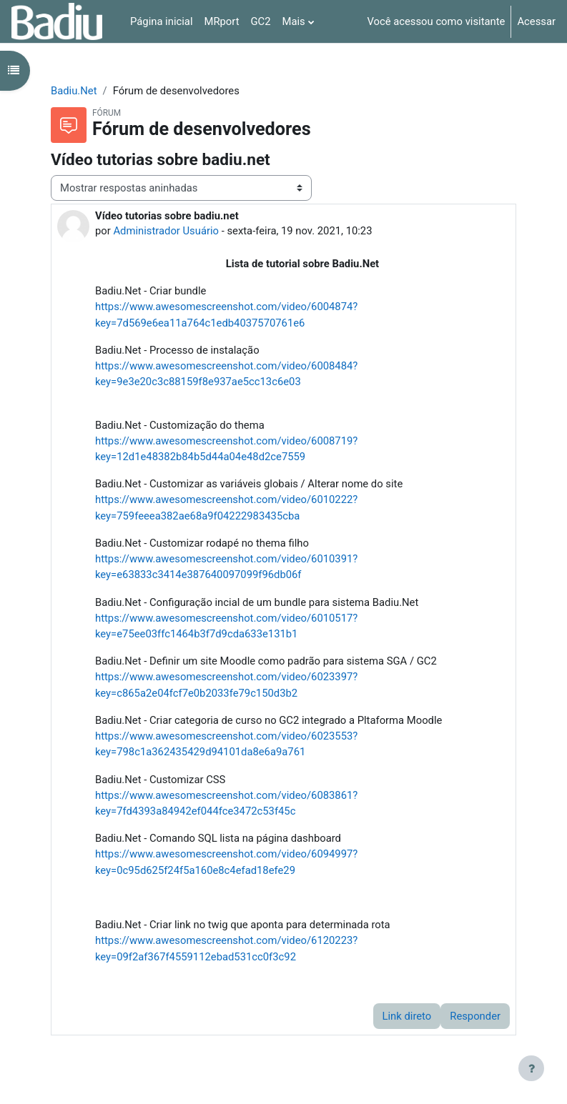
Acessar (536, 21)
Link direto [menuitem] (407, 1016)
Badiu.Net (74, 90)
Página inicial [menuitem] (161, 21)
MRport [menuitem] (221, 21)
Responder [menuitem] (475, 1016)
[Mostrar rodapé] (531, 1068)
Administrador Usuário (166, 230)
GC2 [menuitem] (261, 21)
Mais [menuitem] (293, 21)
